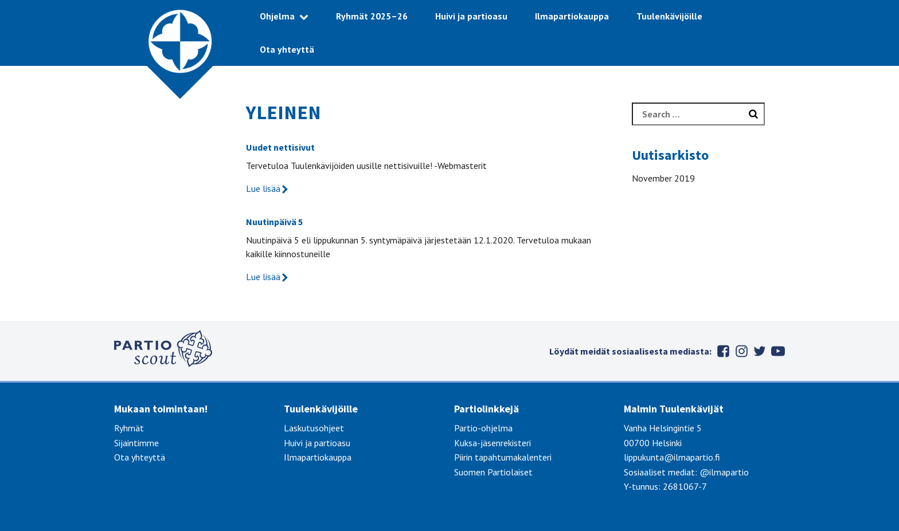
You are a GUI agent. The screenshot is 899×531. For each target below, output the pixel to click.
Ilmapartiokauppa (572, 16)
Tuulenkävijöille (669, 16)
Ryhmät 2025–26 (372, 16)
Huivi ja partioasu (471, 16)
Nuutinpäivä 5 (274, 221)
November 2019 (663, 178)
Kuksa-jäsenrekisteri (492, 443)
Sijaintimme (136, 443)
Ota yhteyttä (287, 49)
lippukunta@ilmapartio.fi (672, 457)
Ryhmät (129, 428)
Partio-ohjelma (483, 428)
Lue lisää (268, 188)
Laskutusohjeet (314, 428)
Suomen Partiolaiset (493, 472)
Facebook (723, 351)
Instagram (741, 351)
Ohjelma (277, 16)
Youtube (778, 351)
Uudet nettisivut (280, 147)
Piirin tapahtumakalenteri (503, 457)
